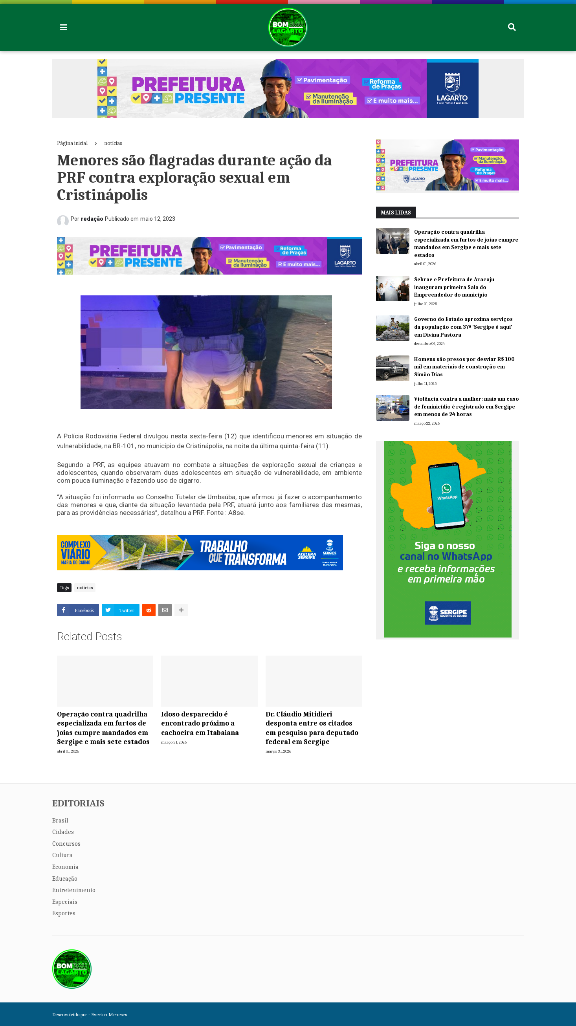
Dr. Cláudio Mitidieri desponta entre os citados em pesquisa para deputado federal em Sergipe (312, 728)
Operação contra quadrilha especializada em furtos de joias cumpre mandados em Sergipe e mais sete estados (103, 728)
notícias (113, 143)
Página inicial (72, 143)
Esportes (63, 913)
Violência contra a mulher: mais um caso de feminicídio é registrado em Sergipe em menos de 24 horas (466, 407)
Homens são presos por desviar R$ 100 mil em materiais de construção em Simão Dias (464, 367)
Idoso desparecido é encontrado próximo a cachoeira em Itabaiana (200, 723)
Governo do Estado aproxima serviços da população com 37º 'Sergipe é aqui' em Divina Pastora (463, 327)
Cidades (63, 831)
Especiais (64, 901)
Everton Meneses (109, 1014)
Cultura (62, 855)
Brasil (60, 820)
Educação (64, 878)
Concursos (66, 843)
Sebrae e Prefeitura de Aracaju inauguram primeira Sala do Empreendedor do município (454, 287)
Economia (65, 866)
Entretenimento (73, 890)
